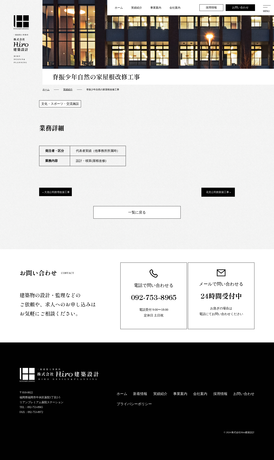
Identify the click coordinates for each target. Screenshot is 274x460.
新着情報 (140, 394)
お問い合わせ (240, 7)
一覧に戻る (137, 212)
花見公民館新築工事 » (218, 192)
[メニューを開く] (266, 7)
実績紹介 (136, 7)
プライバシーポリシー (134, 404)
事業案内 (155, 7)
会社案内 (174, 7)
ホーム (119, 7)
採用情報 (211, 7)
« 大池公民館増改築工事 (56, 192)
